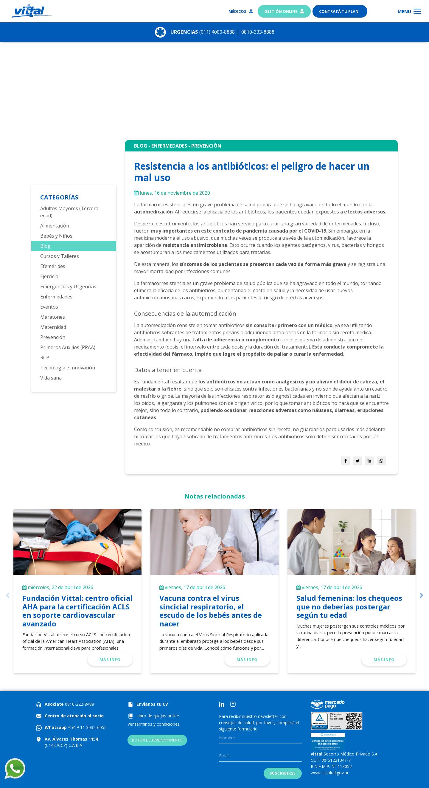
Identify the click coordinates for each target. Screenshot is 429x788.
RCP (44, 357)
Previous (7, 595)
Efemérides (52, 266)
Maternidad (53, 327)
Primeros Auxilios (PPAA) (67, 347)
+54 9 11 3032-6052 (87, 727)
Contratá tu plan (339, 11)
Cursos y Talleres (59, 256)
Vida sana (51, 377)
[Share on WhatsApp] (381, 460)
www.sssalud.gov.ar (330, 772)
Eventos (49, 307)
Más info (110, 659)
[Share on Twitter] (357, 460)
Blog (45, 246)
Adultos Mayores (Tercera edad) (69, 212)
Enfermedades (56, 296)
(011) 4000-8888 (217, 31)
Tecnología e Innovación (67, 367)
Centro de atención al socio (74, 716)
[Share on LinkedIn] (369, 460)
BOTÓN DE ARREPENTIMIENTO (157, 740)
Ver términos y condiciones (154, 724)
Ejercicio (49, 276)
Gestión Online (284, 11)
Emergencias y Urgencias (68, 286)
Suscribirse (283, 773)
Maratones (52, 317)
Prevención (52, 337)
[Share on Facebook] (345, 460)
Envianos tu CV (152, 704)
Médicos (241, 11)
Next (422, 595)
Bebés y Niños (56, 236)
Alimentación (54, 225)
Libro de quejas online (157, 716)
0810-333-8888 (265, 31)
